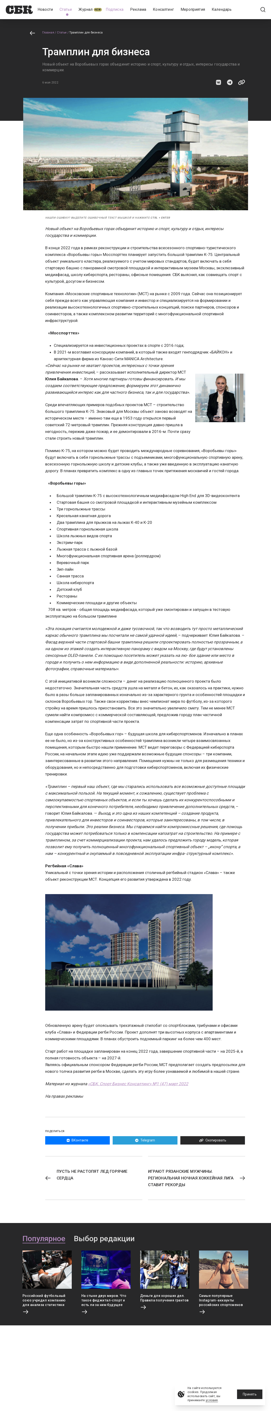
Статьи (61, 32)
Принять (250, 1394)
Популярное (43, 1238)
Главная (48, 32)
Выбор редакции (104, 1238)
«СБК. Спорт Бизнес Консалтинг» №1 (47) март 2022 (138, 1083)
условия (212, 1400)
